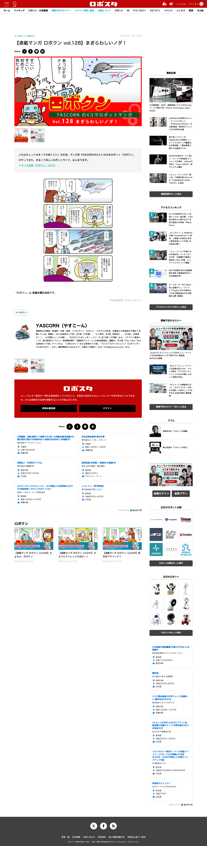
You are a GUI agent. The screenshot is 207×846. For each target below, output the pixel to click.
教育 (191, 11)
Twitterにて (74, 347)
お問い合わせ (89, 837)
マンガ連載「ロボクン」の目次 (38, 165)
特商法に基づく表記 (137, 837)
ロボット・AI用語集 (38, 11)
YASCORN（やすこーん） (62, 325)
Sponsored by (123, 510)
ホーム (7, 11)
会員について (104, 11)
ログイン (107, 408)
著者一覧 (66, 837)
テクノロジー (139, 11)
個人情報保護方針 (117, 837)
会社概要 (76, 837)
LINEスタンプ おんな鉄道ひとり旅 (82, 344)
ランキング (19, 11)
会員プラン (180, 493)
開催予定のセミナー (61, 11)
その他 (200, 11)
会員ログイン (161, 493)
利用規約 (102, 837)
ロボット (119, 11)
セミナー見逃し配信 (84, 11)
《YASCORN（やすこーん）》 (125, 300)
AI (128, 11)
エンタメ (181, 11)
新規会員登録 (48, 408)
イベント (168, 11)
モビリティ (155, 11)
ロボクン (22, 312)
